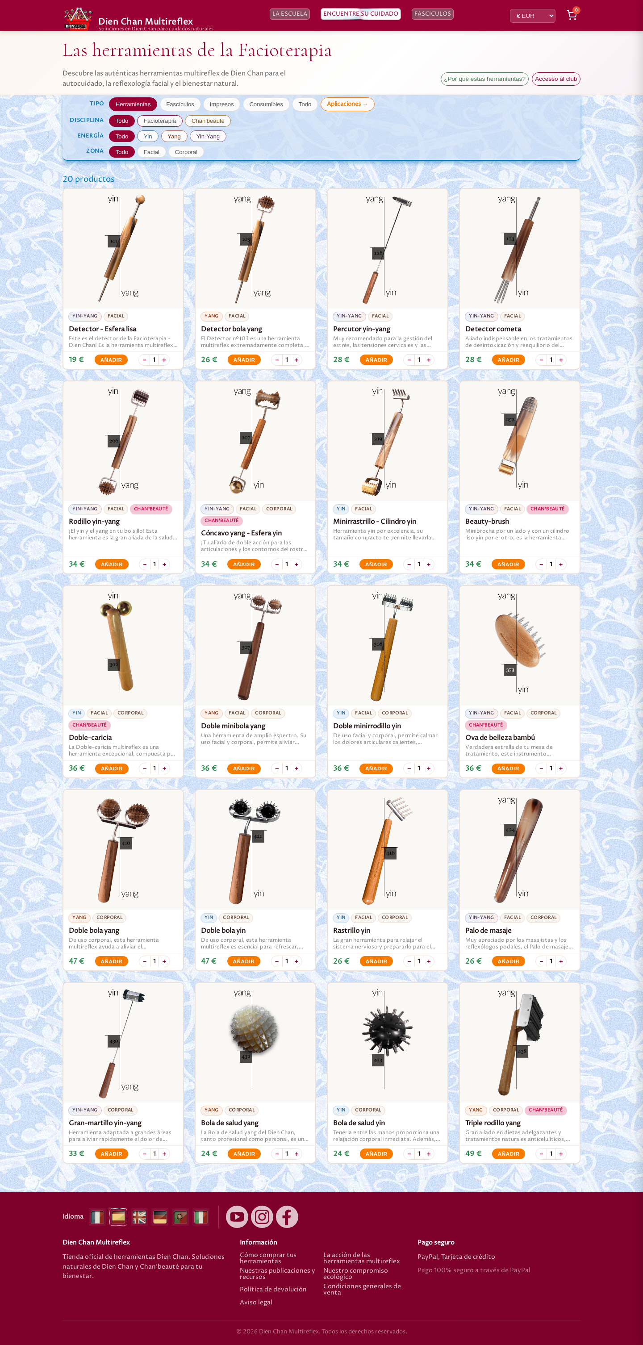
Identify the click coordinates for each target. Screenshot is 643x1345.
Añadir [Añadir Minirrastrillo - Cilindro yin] (376, 564)
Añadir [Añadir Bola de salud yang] (244, 1154)
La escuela (289, 14)
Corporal (186, 152)
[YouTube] (237, 1217)
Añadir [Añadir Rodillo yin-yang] (112, 564)
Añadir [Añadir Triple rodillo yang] (509, 1154)
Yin (148, 136)
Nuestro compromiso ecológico (355, 1274)
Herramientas (133, 104)
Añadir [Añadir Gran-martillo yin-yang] (111, 1154)
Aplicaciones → (347, 104)
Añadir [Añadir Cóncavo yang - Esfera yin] (244, 564)
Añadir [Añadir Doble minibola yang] (244, 768)
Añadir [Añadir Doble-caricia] (112, 768)
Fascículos (180, 104)
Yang (174, 136)
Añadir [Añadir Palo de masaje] (509, 961)
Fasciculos (432, 14)
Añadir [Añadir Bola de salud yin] (377, 1154)
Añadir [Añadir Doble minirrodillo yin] (376, 768)
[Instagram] (262, 1217)
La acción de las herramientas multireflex (361, 1259)
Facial (151, 152)
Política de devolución (273, 1290)
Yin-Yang (208, 136)
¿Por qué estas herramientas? (485, 78)
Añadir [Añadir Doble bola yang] (111, 961)
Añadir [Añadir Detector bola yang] (244, 360)
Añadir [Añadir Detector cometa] (509, 360)
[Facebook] (287, 1217)
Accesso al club (556, 78)
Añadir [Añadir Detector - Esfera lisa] (111, 360)
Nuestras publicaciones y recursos (277, 1274)
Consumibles (266, 104)
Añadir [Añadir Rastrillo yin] (377, 961)
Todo (305, 104)
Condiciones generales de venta (362, 1290)
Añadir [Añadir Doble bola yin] (244, 961)
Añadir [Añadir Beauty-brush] (508, 564)
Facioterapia (160, 120)
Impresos (222, 104)
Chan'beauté (208, 120)
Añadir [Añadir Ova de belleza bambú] (508, 768)
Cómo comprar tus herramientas (268, 1259)
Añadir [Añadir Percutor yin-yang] (377, 360)
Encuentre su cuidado (360, 14)
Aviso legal (256, 1303)
